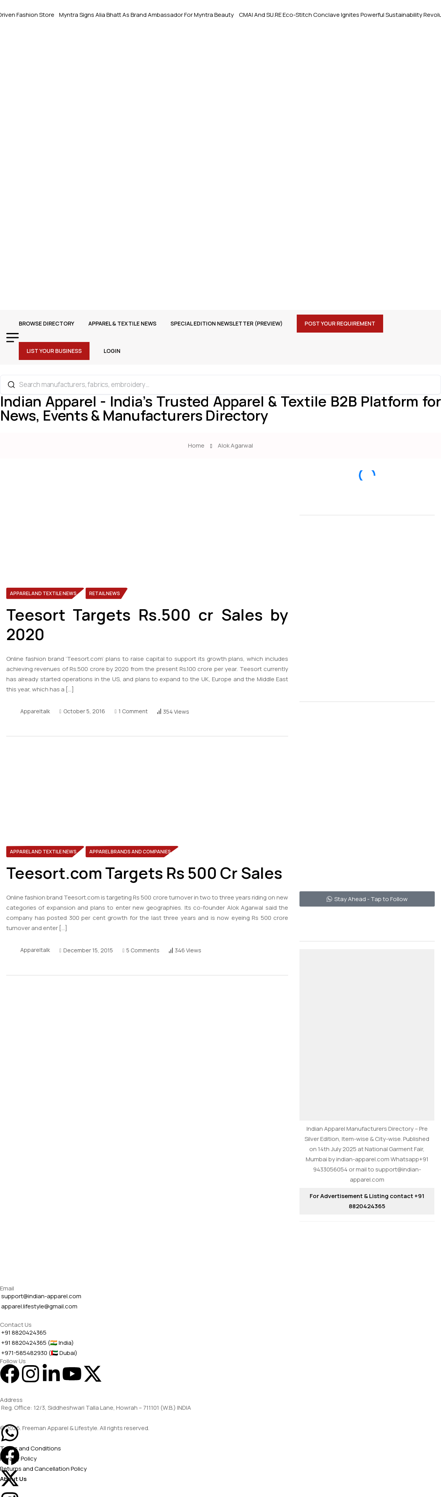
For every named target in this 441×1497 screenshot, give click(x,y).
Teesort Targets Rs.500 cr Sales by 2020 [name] (147, 624)
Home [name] (197, 445)
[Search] (11, 384)
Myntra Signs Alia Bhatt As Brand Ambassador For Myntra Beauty (151, 15)
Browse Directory (46, 323)
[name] (65, 517)
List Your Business (54, 350)
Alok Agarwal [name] (235, 445)
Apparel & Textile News (122, 323)
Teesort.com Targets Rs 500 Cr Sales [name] (144, 873)
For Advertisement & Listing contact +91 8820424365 (367, 1201)
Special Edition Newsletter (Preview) (226, 323)
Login (112, 350)
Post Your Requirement (340, 323)
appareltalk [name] (35, 711)
